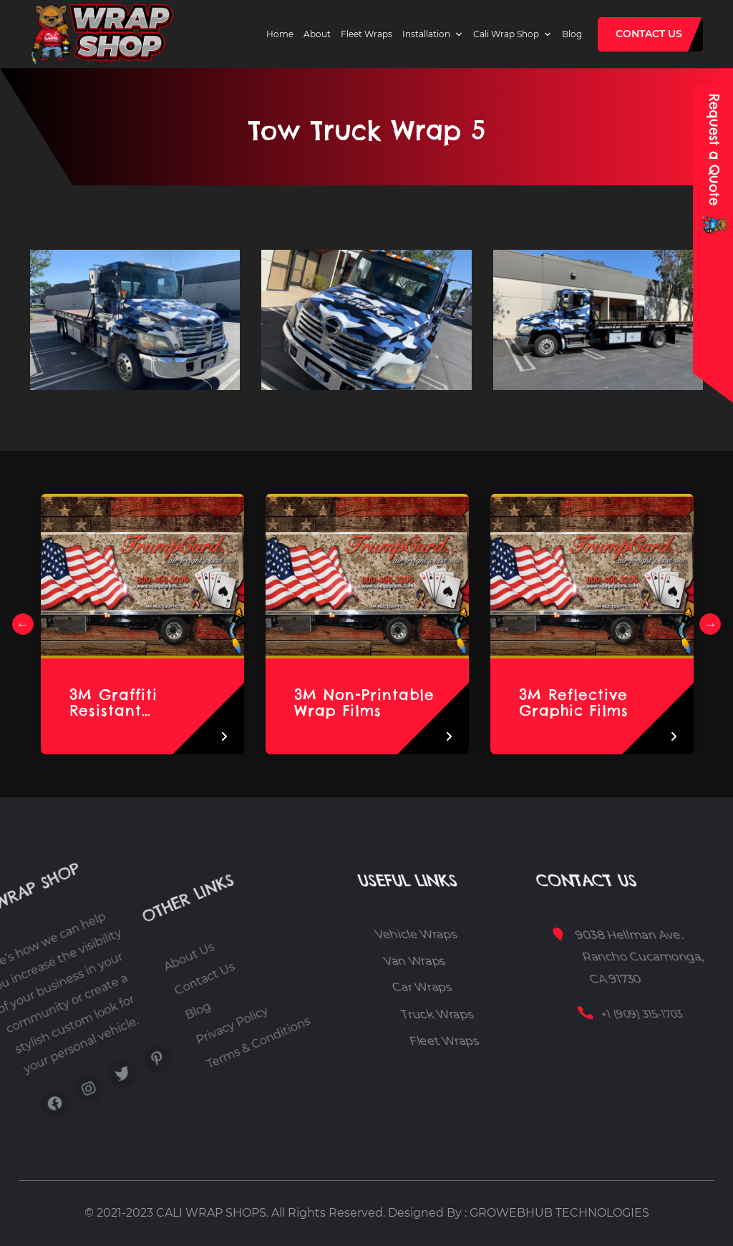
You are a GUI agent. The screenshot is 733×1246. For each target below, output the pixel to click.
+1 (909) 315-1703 (672, 1014)
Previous (23, 624)
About (317, 34)
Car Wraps (462, 987)
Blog (572, 34)
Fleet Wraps (366, 34)
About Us (144, 989)
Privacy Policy (219, 1021)
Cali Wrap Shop (506, 34)
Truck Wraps (471, 1014)
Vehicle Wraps (470, 934)
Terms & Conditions (250, 1021)
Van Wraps (462, 961)
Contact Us (649, 33)
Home (279, 34)
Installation (426, 34)
